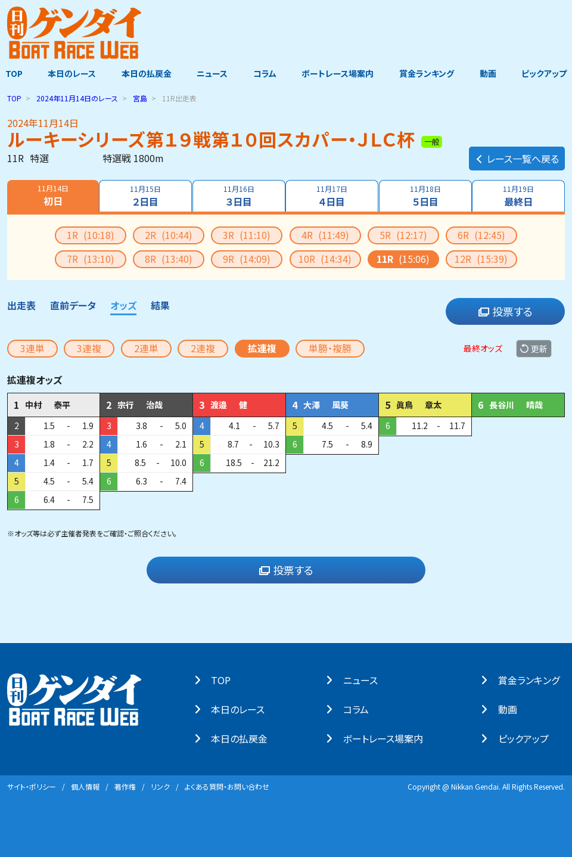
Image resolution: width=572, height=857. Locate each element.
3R (247, 234)
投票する (505, 311)
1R (90, 234)
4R (325, 234)
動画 (491, 73)
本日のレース (68, 73)
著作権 (125, 786)
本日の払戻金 (144, 73)
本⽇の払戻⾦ (244, 738)
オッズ (123, 304)
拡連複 (262, 347)
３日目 (238, 195)
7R (90, 258)
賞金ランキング (429, 73)
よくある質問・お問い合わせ (227, 786)
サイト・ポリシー (31, 786)
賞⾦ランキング (534, 679)
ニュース (210, 73)
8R (168, 258)
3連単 (32, 347)
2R (168, 234)
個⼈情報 (85, 786)
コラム (264, 73)
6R (481, 234)
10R (325, 258)
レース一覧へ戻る (517, 152)
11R (403, 258)
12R (481, 258)
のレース (77, 97)
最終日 (519, 195)
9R (247, 258)
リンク (160, 786)
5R (403, 234)
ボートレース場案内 (339, 73)
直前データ (73, 304)
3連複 (89, 347)
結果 (160, 304)
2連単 (146, 347)
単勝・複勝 (330, 347)
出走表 (21, 304)
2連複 (203, 347)
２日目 (144, 195)
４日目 (332, 195)
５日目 (426, 195)
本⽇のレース (243, 708)
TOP (8, 73)
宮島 (140, 97)
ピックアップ (549, 73)
